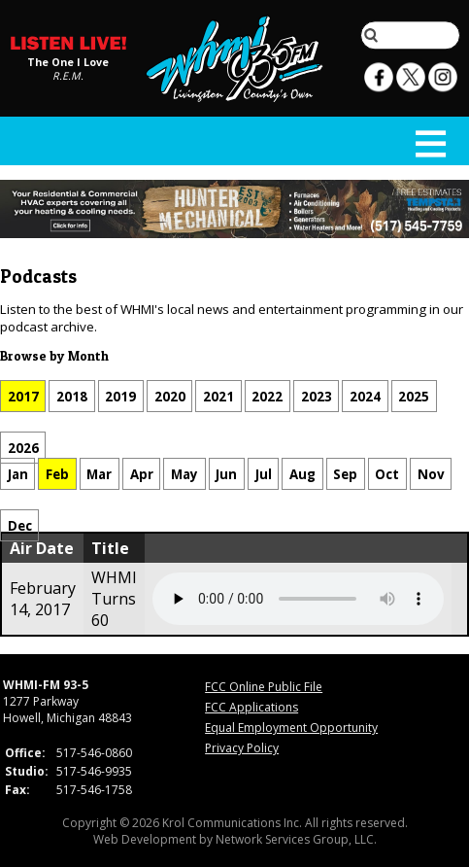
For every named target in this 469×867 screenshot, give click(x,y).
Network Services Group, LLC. (296, 839)
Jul (263, 473)
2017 (23, 395)
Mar (99, 473)
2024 (365, 395)
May (184, 473)
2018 (71, 395)
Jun (226, 473)
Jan (18, 473)
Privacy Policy (242, 748)
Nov (431, 473)
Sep (345, 473)
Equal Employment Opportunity (291, 727)
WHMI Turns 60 (114, 599)
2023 (316, 395)
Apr (141, 473)
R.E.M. (68, 77)
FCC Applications (251, 707)
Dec (20, 526)
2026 (23, 448)
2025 (413, 395)
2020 (169, 395)
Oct (387, 473)
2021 (218, 395)
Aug (302, 473)
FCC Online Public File (263, 686)
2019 (120, 395)
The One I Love (68, 63)
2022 (267, 395)
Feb (57, 473)
